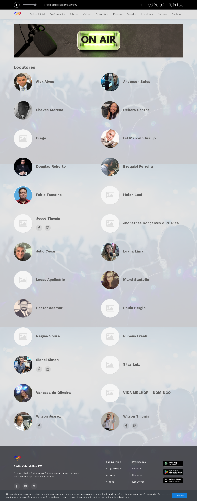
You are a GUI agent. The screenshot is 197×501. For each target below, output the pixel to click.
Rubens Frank (135, 336)
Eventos (117, 14)
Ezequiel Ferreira (138, 166)
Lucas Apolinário (50, 280)
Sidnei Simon (47, 360)
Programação (57, 14)
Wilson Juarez (48, 416)
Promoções (101, 14)
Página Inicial (37, 14)
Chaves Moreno (49, 110)
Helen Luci (132, 195)
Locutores (147, 14)
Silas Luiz (131, 364)
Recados (131, 14)
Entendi (180, 495)
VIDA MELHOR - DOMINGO (147, 393)
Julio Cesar (46, 251)
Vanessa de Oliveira (53, 393)
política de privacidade (117, 497)
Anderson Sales (136, 82)
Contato (176, 14)
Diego (41, 138)
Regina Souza (48, 336)
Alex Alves (45, 82)
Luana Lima (133, 251)
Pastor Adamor (49, 308)
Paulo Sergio (134, 308)
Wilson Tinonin (136, 416)
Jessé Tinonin (48, 218)
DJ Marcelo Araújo (139, 138)
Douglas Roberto (51, 166)
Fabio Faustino (49, 195)
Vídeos (86, 14)
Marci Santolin (136, 280)
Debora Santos (136, 110)
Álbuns (74, 14)
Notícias (162, 14)
